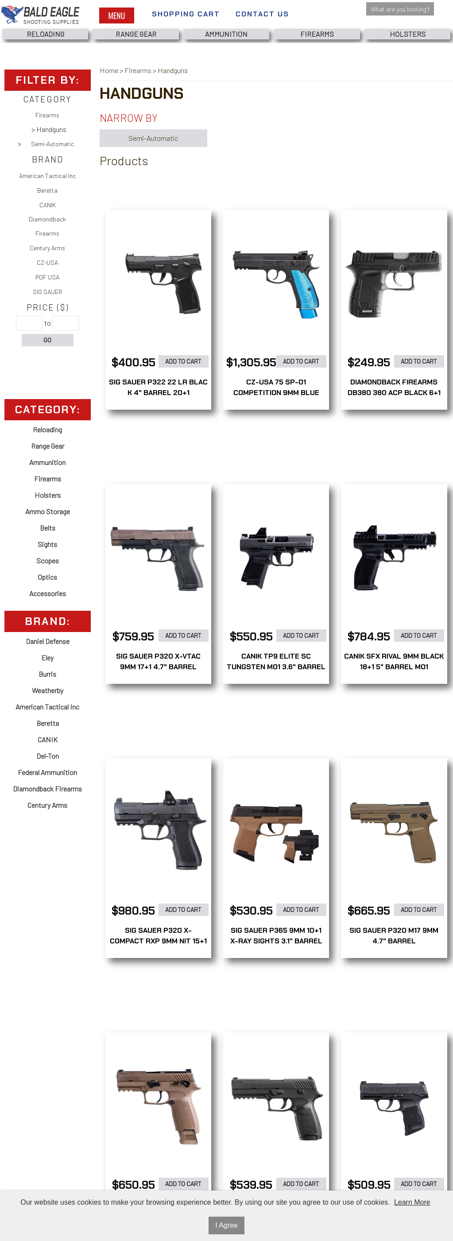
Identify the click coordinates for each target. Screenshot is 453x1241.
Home (109, 70)
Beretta (47, 190)
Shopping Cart (186, 14)
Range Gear (136, 34)
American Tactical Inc (47, 175)
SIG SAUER (47, 291)
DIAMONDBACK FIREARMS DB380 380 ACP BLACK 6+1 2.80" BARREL (394, 392)
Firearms (317, 34)
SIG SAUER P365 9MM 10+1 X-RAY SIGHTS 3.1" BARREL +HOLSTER (276, 941)
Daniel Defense (48, 641)
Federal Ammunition (47, 772)
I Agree (226, 1225)
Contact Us (262, 14)
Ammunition (226, 34)
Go (47, 340)
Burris (47, 674)
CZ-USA (47, 262)
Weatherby (47, 690)
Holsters (408, 34)
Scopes (47, 560)
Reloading (45, 34)
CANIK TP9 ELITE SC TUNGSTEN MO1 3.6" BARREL (276, 661)
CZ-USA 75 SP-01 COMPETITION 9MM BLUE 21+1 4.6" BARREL (276, 392)
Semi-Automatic (52, 143)
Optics (47, 577)
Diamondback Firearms (47, 226)
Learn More (412, 1202)
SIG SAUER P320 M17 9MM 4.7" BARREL (393, 936)
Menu (116, 15)
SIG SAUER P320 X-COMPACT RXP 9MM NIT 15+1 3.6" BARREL (158, 941)
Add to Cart (183, 361)
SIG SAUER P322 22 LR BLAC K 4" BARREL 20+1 (158, 387)
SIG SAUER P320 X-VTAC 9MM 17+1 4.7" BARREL (158, 661)
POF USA (47, 277)
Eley (47, 657)
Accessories (47, 593)
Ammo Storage (47, 511)
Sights (47, 544)
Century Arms (47, 248)
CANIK (47, 205)
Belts (47, 528)
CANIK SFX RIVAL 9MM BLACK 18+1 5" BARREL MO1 (394, 661)
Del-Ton (47, 756)
